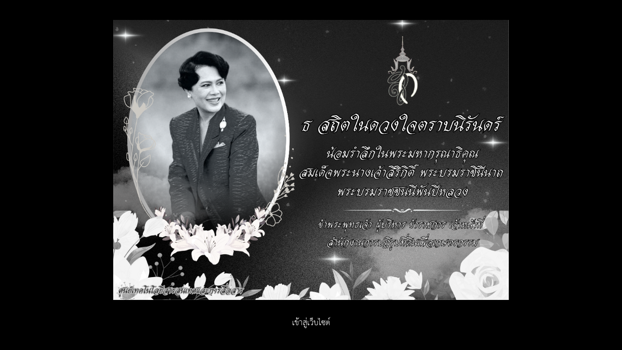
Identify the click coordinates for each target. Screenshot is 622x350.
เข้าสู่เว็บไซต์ (311, 323)
